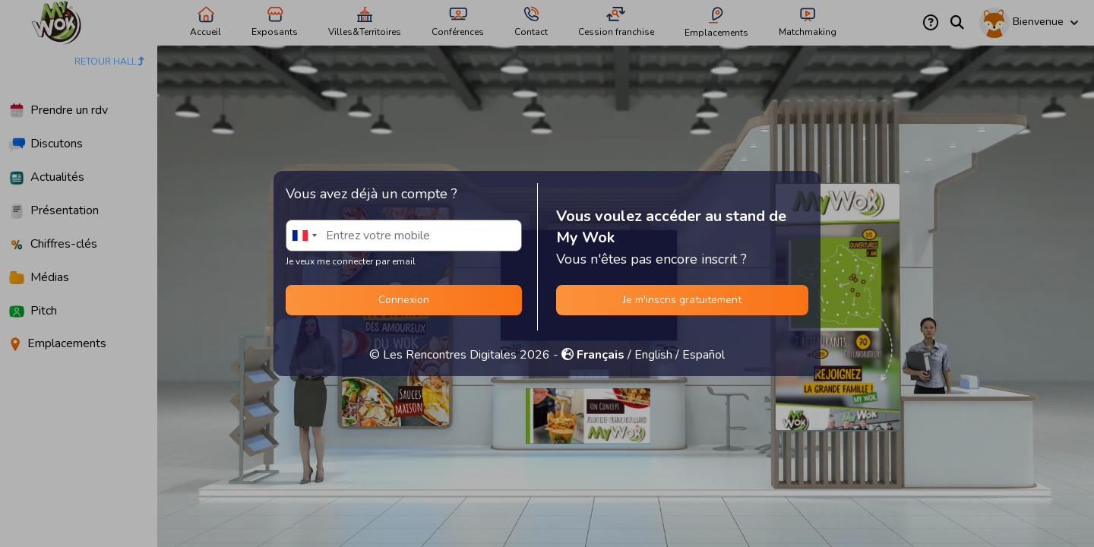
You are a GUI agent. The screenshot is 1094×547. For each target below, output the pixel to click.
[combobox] (303, 235)
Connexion (403, 299)
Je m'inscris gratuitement (682, 299)
